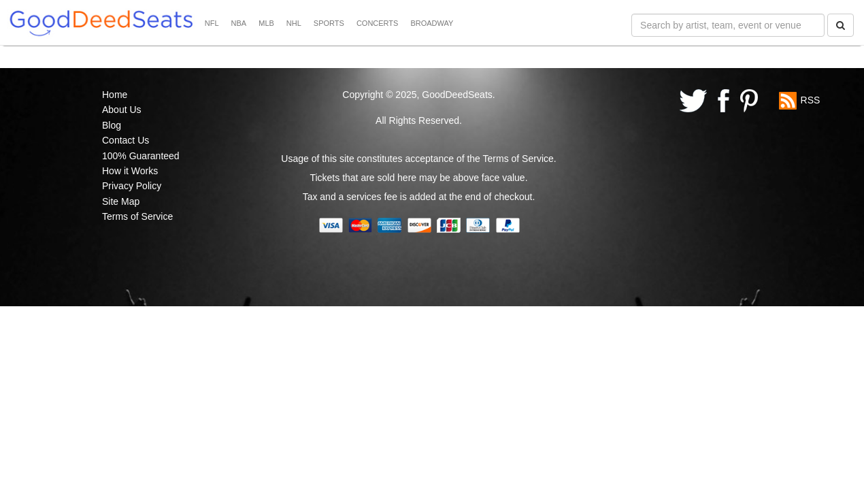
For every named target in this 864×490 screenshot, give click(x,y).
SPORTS (329, 23)
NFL (212, 23)
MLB (266, 23)
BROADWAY (431, 23)
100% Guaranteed (141, 155)
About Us (122, 109)
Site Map (120, 201)
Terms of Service (137, 216)
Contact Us (125, 140)
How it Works (130, 170)
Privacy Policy (131, 185)
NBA (239, 23)
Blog (111, 125)
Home (114, 94)
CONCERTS (377, 23)
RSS (810, 100)
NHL (293, 23)
